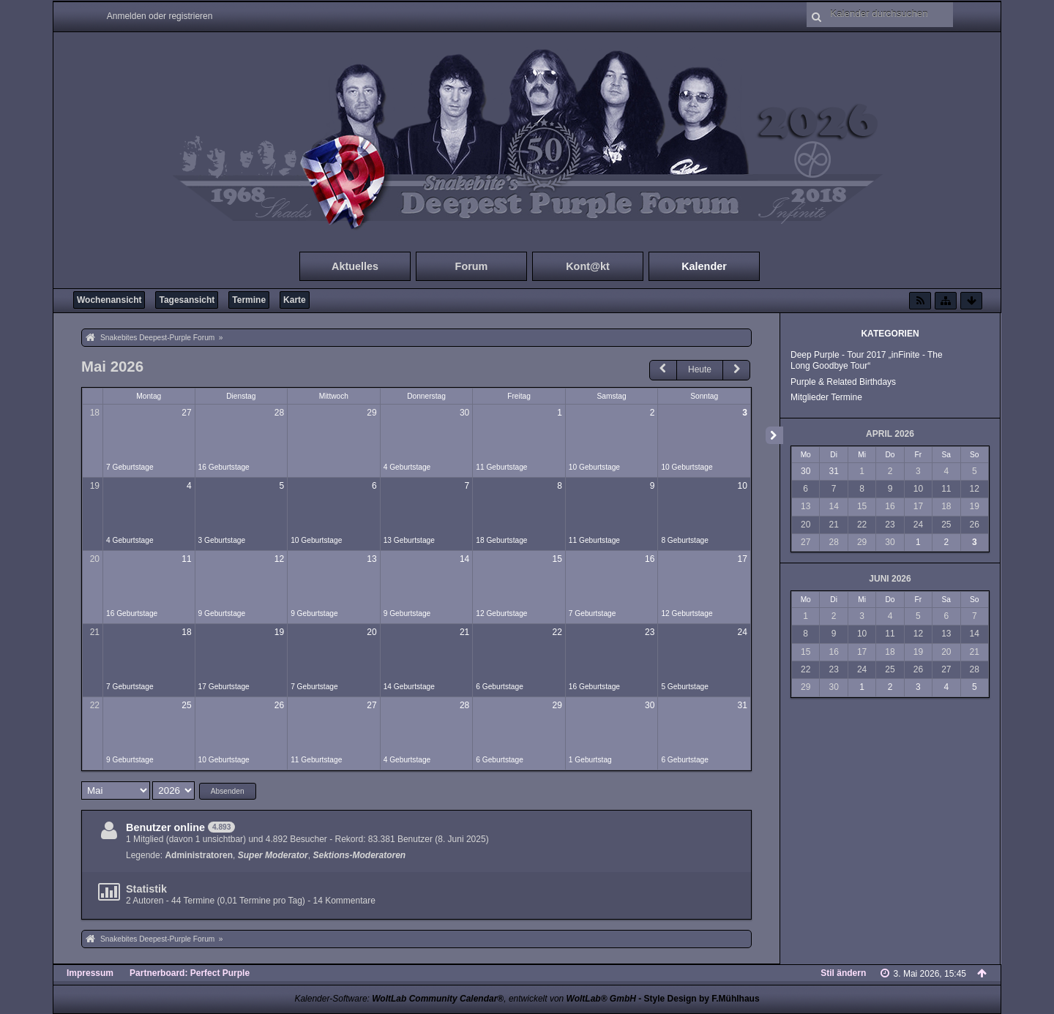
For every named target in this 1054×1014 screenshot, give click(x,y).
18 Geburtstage (501, 540)
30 (464, 413)
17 (742, 559)
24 (742, 632)
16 (649, 559)
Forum (471, 266)
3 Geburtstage (222, 540)
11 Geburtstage (501, 467)
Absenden (227, 791)
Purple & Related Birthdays (843, 382)
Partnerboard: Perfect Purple (190, 973)
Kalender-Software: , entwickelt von (464, 999)
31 (742, 705)
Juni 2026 (890, 579)
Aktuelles (355, 266)
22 (556, 632)
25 (186, 705)
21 (95, 632)
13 (371, 559)
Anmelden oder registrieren (160, 16)
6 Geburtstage (499, 687)
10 (742, 486)
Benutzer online (165, 827)
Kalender (704, 266)
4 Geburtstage (407, 467)
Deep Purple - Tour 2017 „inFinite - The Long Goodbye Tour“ (866, 360)
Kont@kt (588, 266)
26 (279, 705)
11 (186, 559)
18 (95, 413)
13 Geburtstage (409, 540)
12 (279, 559)
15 (556, 559)
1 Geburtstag (590, 760)
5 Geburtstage (685, 687)
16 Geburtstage (224, 467)
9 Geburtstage (222, 613)
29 (371, 413)
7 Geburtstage (130, 467)
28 (279, 413)
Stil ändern (843, 973)
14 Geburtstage (409, 687)
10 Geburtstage (594, 467)
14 (464, 559)
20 (95, 559)
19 (95, 486)
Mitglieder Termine (826, 397)
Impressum (90, 973)
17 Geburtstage (224, 687)
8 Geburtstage (685, 540)
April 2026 (890, 434)
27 (186, 413)
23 (649, 632)
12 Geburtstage (501, 613)
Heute (699, 369)
